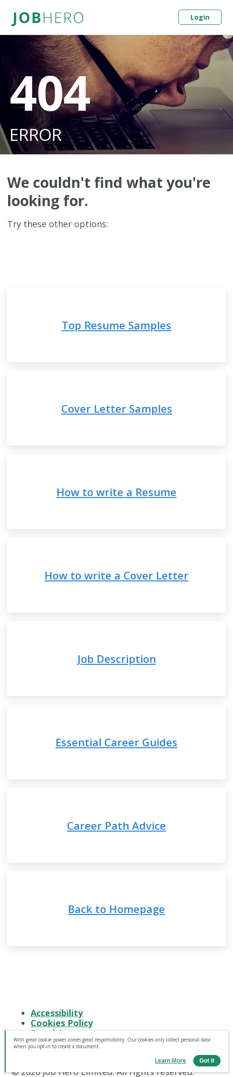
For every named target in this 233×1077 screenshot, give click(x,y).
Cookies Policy (62, 1023)
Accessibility (57, 1013)
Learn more (170, 1060)
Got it (207, 1060)
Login (200, 17)
